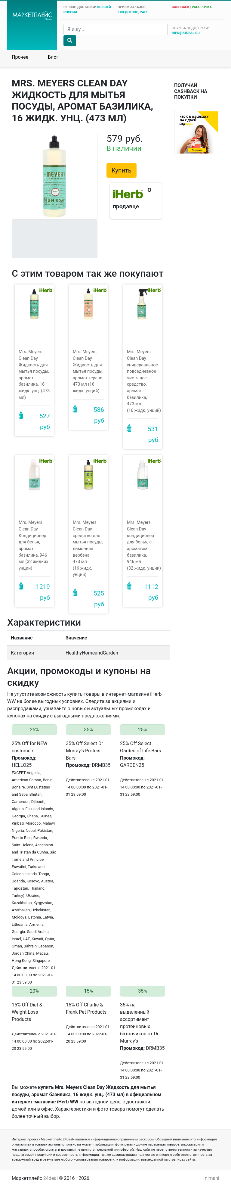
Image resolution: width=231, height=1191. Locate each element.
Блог (53, 57)
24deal (50, 1178)
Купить (121, 170)
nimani (212, 1178)
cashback (180, 7)
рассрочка (202, 7)
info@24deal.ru (186, 33)
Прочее (20, 57)
